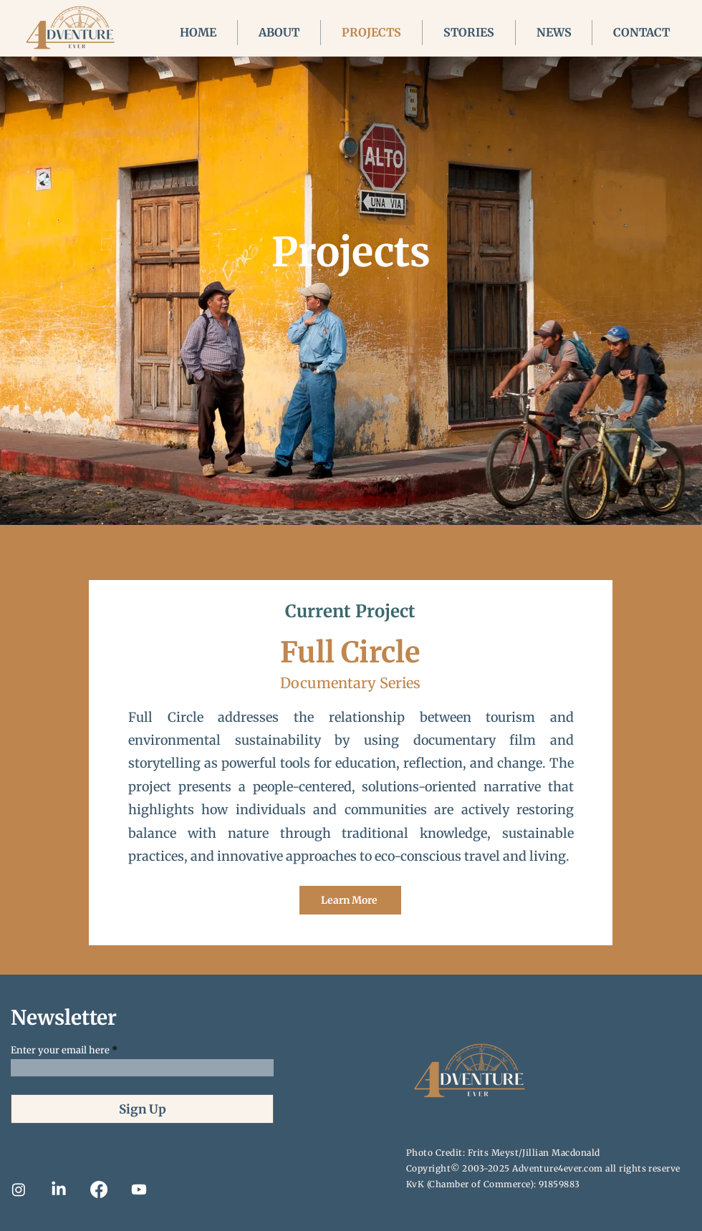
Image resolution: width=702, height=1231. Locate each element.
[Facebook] (98, 1189)
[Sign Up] (142, 1109)
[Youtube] (139, 1189)
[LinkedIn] (58, 1189)
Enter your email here (60, 1050)
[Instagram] (18, 1189)
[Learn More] (350, 900)
